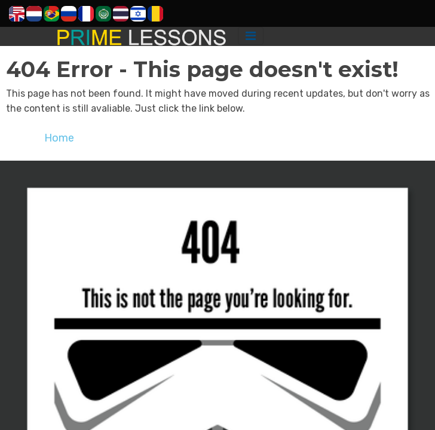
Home (59, 138)
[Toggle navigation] (251, 36)
